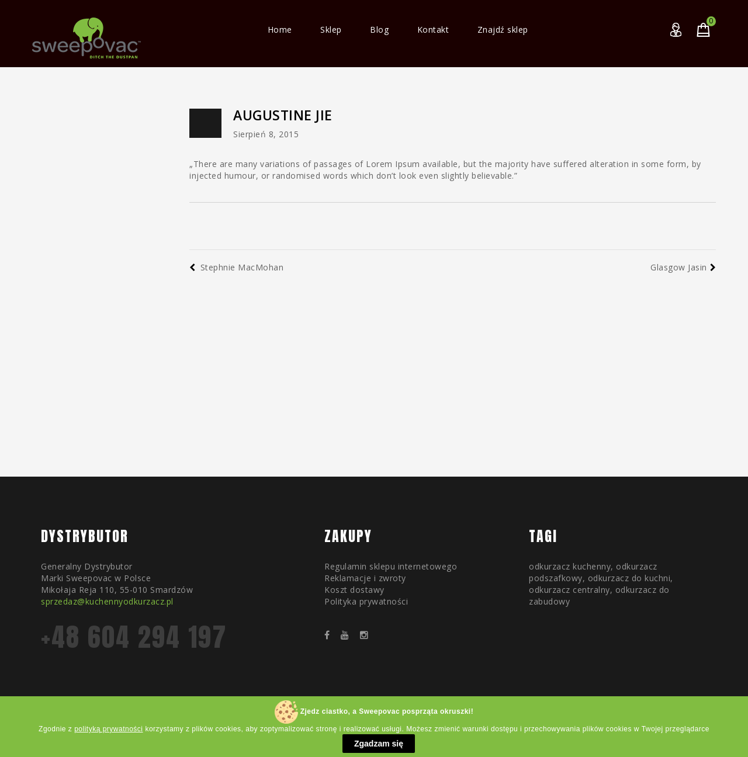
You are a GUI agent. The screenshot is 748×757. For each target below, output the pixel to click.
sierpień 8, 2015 (266, 134)
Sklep (331, 29)
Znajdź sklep (502, 29)
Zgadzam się (378, 743)
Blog (379, 29)
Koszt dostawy (354, 589)
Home (280, 29)
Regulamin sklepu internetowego (390, 566)
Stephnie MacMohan (236, 267)
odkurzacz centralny (569, 589)
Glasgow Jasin (683, 267)
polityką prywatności (108, 729)
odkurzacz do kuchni (629, 578)
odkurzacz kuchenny (570, 566)
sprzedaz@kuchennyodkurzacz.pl (107, 601)
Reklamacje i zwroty (365, 578)
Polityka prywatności (366, 601)
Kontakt (433, 29)
